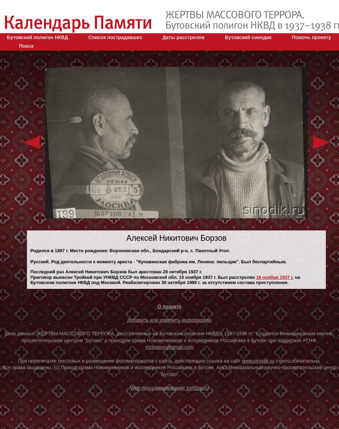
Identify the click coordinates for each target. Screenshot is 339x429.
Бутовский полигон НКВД (37, 37)
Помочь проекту (311, 37)
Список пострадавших (115, 37)
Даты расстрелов (183, 37)
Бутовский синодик (248, 37)
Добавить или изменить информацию (169, 320)
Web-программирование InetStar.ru (169, 388)
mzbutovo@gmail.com (170, 347)
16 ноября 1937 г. (275, 277)
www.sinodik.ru (258, 361)
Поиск (26, 46)
